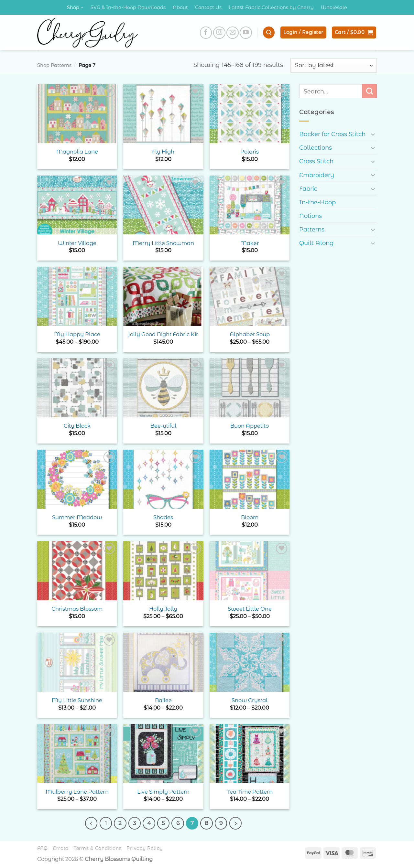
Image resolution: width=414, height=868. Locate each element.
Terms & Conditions (98, 848)
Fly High (163, 151)
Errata (61, 848)
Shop (75, 8)
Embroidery (316, 175)
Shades (163, 517)
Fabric (308, 188)
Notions (310, 216)
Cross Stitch (316, 161)
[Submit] (369, 91)
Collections (315, 147)
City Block (77, 426)
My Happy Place (77, 334)
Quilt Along (316, 243)
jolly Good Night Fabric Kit (163, 334)
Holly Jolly (163, 608)
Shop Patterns (54, 65)
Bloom (249, 517)
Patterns (311, 229)
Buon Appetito (249, 426)
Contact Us (208, 7)
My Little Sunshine (77, 700)
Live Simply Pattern (163, 791)
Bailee (163, 700)
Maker (249, 243)
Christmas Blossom (77, 608)
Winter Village (77, 243)
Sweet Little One (250, 608)
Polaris (249, 151)
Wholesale (334, 7)
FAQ (42, 848)
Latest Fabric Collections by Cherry (271, 7)
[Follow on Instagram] (219, 33)
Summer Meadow (77, 517)
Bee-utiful (163, 426)
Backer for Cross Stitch (332, 134)
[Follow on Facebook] (206, 33)
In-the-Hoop (317, 202)
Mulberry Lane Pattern (77, 791)
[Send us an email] (232, 33)
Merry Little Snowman (163, 243)
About (180, 7)
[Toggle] (373, 134)
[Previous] (91, 823)
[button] (269, 32)
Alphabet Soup (250, 334)
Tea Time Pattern (250, 791)
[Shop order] (333, 65)
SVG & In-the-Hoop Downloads (128, 7)
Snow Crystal (249, 700)
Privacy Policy (144, 848)
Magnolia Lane (77, 151)
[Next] (235, 823)
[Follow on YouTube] (246, 33)
